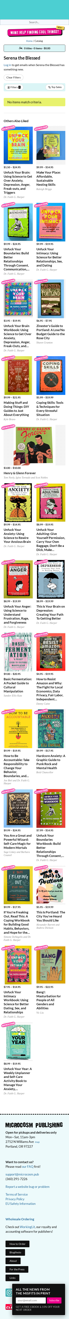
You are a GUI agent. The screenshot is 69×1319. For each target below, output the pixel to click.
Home (29, 40)
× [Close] (61, 1288)
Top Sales (55, 87)
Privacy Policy (15, 1199)
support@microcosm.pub (22, 1174)
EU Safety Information (21, 1204)
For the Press (17, 1269)
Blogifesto (15, 1252)
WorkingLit (27, 1227)
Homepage (34, 9)
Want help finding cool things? (34, 32)
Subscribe (54, 1300)
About (13, 1260)
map (37, 1141)
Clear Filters (13, 77)
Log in (7, 65)
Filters (14, 87)
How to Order (18, 1243)
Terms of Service (17, 1194)
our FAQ (27, 1166)
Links (12, 1277)
